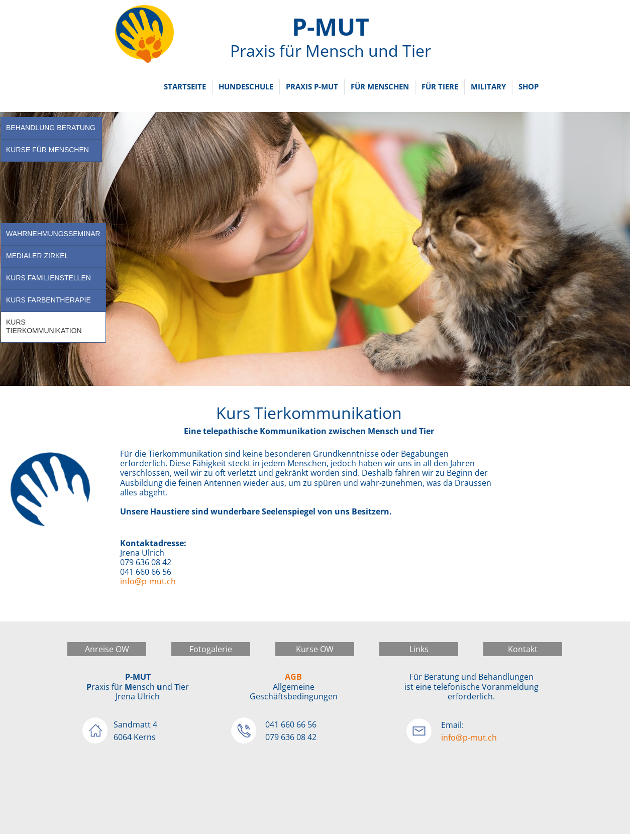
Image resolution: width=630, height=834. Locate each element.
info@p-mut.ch (148, 581)
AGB (293, 676)
